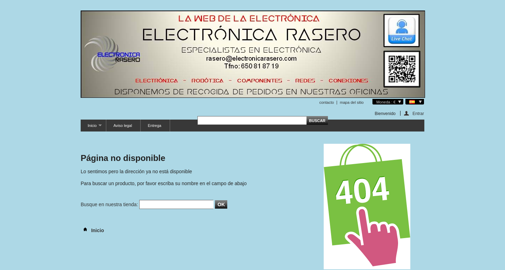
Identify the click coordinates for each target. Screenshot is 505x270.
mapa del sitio (352, 102)
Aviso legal (122, 125)
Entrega (154, 125)
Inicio (91, 127)
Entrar (418, 113)
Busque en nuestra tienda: (109, 204)
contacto (326, 102)
